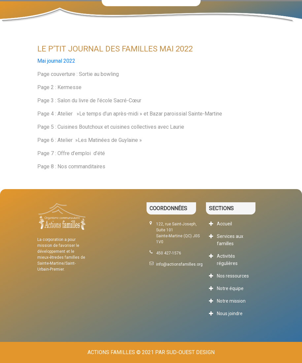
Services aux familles (230, 240)
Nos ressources (233, 276)
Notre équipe (230, 288)
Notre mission (231, 301)
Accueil (224, 223)
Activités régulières (227, 259)
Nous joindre (230, 313)
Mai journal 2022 (56, 61)
